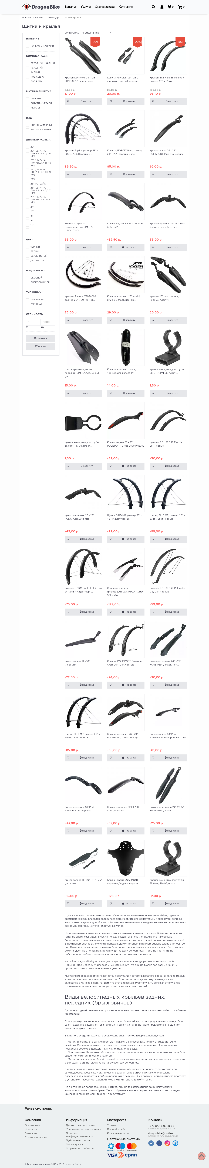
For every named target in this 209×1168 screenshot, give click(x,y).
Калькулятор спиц (118, 1133)
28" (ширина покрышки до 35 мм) (41, 153)
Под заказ (129, 247)
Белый (35, 251)
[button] (70, 7)
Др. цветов (37, 261)
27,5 (33, 179)
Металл (35, 108)
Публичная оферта (78, 1141)
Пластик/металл (41, 103)
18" (32, 216)
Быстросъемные (41, 130)
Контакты (31, 1129)
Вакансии (31, 1133)
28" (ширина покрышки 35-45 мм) (41, 163)
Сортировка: (72, 33)
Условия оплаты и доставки (83, 1129)
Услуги (111, 1125)
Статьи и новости (36, 1137)
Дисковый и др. (40, 282)
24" (32, 207)
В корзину (87, 101)
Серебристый (39, 256)
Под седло (37, 77)
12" (32, 230)
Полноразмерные (42, 125)
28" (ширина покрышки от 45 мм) (41, 172)
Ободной (36, 278)
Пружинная (38, 300)
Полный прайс (116, 1129)
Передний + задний (43, 63)
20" (32, 211)
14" (32, 225)
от (33, 323)
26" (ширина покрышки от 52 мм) (41, 199)
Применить (40, 338)
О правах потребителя (80, 1149)
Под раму (36, 81)
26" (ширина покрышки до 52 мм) (41, 190)
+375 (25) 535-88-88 (166, 1127)
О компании (32, 1125)
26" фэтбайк (38, 184)
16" (32, 221)
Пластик (36, 99)
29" (32, 147)
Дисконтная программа (80, 1125)
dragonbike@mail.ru (166, 1134)
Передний (37, 68)
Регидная (36, 304)
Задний (35, 72)
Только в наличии (42, 46)
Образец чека (74, 1145)
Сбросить (40, 346)
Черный (35, 247)
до (48, 323)
